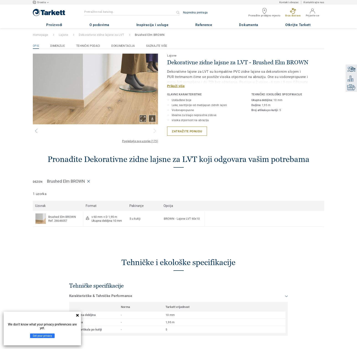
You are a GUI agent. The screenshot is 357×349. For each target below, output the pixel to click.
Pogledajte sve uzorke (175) (140, 141)
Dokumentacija (123, 45)
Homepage (40, 34)
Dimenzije (57, 45)
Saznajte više (156, 45)
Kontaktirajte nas (313, 2)
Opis (36, 45)
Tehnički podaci (88, 45)
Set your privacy (42, 335)
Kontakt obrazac (289, 2)
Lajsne (63, 34)
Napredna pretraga (195, 12)
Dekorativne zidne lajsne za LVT (101, 34)
